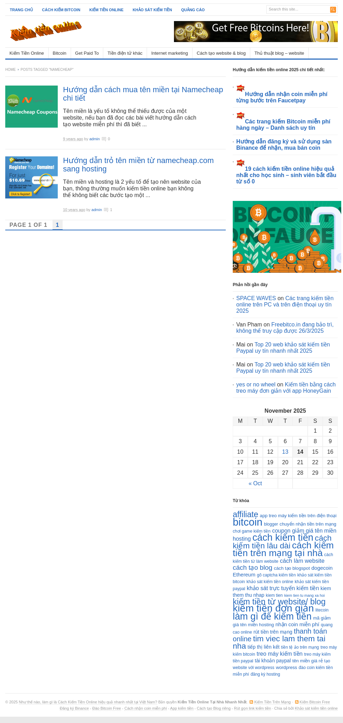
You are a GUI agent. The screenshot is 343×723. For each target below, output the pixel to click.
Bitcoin (59, 53)
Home (10, 70)
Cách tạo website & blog (221, 53)
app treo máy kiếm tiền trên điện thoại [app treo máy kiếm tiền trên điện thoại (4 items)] (298, 515)
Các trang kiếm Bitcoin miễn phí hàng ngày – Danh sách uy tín (283, 125)
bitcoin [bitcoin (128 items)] (247, 522)
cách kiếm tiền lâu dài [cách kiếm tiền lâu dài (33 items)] (282, 541)
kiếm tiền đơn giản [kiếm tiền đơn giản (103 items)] (273, 608)
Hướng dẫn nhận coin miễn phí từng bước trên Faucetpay (282, 97)
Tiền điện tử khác (124, 53)
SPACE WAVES (256, 298)
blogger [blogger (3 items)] (271, 524)
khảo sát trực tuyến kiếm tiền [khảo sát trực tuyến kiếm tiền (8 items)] (283, 588)
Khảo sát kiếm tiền (152, 10)
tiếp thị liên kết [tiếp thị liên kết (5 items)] (263, 647)
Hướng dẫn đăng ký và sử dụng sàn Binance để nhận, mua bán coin (283, 144)
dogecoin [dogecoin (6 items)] (322, 568)
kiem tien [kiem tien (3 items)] (274, 595)
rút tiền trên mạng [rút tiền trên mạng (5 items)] (272, 632)
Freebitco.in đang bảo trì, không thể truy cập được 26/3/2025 (285, 328)
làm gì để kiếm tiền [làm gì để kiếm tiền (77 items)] (272, 616)
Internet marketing (169, 53)
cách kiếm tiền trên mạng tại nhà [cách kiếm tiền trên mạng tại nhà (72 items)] (283, 549)
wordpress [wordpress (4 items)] (286, 667)
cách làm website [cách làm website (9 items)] (302, 561)
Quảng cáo (193, 10)
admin (94, 139)
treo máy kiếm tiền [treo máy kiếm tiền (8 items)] (279, 653)
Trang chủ (21, 10)
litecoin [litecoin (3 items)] (321, 610)
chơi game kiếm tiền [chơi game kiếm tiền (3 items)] (252, 531)
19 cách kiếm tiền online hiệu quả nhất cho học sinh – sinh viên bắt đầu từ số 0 (286, 175)
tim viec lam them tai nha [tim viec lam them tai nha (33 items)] (279, 642)
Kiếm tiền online (106, 10)
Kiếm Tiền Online (26, 53)
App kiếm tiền (181, 708)
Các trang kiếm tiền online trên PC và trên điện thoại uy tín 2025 (285, 304)
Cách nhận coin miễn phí (145, 708)
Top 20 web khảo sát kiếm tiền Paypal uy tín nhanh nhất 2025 (283, 348)
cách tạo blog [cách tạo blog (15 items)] (252, 567)
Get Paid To (87, 53)
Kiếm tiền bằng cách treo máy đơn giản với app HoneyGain (286, 387)
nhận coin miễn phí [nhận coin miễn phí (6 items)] (297, 624)
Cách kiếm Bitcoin (61, 10)
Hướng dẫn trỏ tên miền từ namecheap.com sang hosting (138, 164)
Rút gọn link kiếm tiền (252, 708)
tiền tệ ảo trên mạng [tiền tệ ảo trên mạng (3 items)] (300, 647)
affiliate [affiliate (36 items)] (245, 514)
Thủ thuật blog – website (279, 53)
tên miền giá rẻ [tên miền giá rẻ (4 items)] (307, 660)
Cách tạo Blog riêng (214, 708)
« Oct (255, 483)
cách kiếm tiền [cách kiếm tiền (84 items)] (282, 537)
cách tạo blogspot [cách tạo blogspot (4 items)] (292, 568)
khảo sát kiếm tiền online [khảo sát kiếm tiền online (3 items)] (269, 581)
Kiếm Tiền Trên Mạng (272, 702)
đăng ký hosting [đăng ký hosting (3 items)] (265, 674)
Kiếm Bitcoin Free (315, 702)
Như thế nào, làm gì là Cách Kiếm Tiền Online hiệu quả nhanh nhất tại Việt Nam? (88, 702)
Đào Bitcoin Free (106, 708)
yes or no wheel (255, 384)
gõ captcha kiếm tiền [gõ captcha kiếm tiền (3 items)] (276, 575)
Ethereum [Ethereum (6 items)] (244, 574)
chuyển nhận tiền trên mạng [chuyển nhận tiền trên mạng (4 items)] (308, 524)
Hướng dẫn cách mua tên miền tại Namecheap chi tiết (143, 93)
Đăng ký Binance (74, 708)
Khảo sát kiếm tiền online (316, 708)
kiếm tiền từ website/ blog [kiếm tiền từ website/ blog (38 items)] (279, 601)
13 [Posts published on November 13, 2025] (285, 452)
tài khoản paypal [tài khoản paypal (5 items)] (273, 660)
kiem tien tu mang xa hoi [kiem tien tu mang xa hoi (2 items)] (304, 595)
